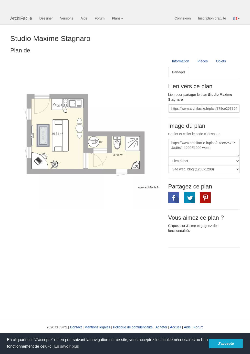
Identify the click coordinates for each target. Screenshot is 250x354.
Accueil (175, 327)
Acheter (161, 327)
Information (180, 61)
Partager (178, 72)
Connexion (183, 18)
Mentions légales (97, 327)
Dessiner (46, 18)
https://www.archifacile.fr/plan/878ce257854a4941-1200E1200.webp (204, 148)
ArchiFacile (21, 18)
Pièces (203, 61)
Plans (117, 18)
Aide (84, 18)
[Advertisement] (209, 283)
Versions (66, 18)
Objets (221, 61)
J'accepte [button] (226, 343)
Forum (99, 18)
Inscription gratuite (212, 18)
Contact (76, 327)
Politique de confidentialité (133, 327)
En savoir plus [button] (66, 346)
